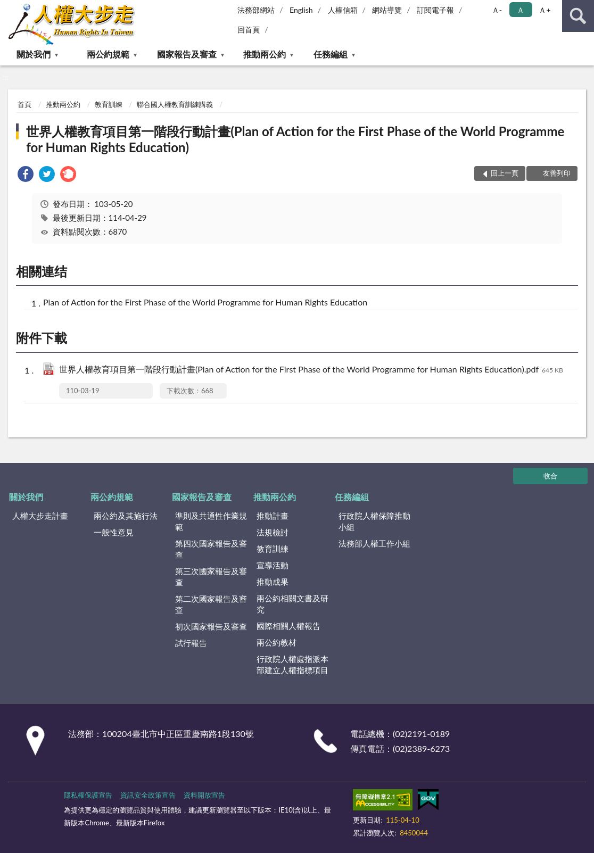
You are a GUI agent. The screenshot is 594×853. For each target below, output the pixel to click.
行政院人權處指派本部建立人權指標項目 (292, 664)
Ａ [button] (520, 9)
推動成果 (272, 581)
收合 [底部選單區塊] (550, 475)
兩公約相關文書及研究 (292, 603)
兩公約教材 (276, 642)
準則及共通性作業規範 (211, 521)
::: (8, 8)
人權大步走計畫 (40, 515)
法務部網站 (256, 9)
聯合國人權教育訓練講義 (175, 104)
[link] (26, 175)
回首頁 (248, 29)
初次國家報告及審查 (211, 626)
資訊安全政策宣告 (148, 795)
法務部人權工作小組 (374, 543)
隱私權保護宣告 (88, 795)
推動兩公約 (264, 54)
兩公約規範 (108, 54)
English (301, 9)
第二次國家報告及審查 (211, 604)
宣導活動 (272, 565)
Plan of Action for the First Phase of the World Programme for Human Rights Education (205, 302)
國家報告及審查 (187, 54)
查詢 (578, 16)
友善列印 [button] (557, 173)
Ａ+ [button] (544, 9)
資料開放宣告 (204, 795)
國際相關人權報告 (288, 626)
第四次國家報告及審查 (211, 549)
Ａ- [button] (497, 9)
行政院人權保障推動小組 (374, 521)
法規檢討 (272, 532)
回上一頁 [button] (504, 173)
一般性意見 (114, 532)
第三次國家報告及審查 (211, 576)
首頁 (24, 104)
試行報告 (191, 643)
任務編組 (331, 54)
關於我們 (33, 54)
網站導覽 (387, 9)
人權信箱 (343, 9)
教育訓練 (108, 104)
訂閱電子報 (435, 9)
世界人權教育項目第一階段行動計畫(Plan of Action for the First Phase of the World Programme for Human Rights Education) (295, 139)
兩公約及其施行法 (126, 515)
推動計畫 (272, 515)
